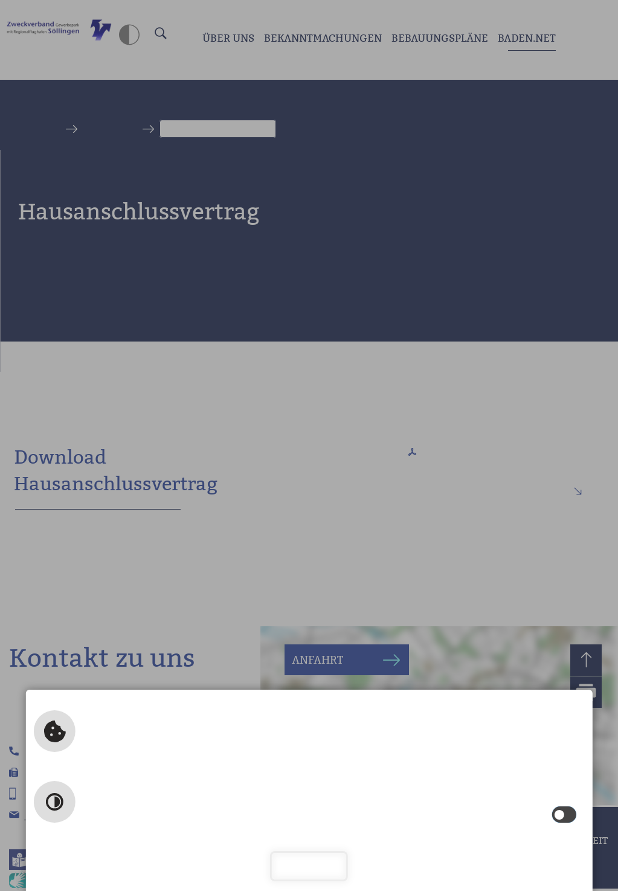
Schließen (309, 866)
